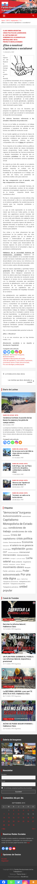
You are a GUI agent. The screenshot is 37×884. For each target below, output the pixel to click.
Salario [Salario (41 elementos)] (18, 579)
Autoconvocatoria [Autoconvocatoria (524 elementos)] (12, 516)
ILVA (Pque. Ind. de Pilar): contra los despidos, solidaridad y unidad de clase (22, 469)
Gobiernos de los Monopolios (14, 37)
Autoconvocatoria (8, 356)
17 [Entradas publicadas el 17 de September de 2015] (18, 818)
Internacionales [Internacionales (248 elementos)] (9, 555)
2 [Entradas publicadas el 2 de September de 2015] (13, 810)
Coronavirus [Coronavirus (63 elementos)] (6, 535)
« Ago (3, 829)
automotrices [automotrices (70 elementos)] (26, 516)
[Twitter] (8, 352)
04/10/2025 (6, 425)
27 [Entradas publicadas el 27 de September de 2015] (33, 821)
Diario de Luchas (10, 389)
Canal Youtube (9, 619)
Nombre (4, 774)
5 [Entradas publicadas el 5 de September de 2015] (28, 810)
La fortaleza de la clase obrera (15, 374)
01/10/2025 (16, 458)
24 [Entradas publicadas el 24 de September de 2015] (18, 821)
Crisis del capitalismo (9, 360)
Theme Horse (21, 874)
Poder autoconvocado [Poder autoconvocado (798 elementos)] (16, 572)
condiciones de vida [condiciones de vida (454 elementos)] (22, 531)
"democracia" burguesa (16, 355)
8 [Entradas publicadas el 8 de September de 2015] (8, 814)
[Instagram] (16, 352)
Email (3, 781)
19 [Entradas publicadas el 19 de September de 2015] (28, 818)
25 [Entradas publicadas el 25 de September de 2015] (23, 821)
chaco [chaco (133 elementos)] (5, 528)
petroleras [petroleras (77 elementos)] (11, 571)
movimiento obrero (9, 362)
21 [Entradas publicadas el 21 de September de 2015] (4, 821)
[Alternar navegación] (4, 15)
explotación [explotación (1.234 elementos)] (18, 548)
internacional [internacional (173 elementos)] (24, 552)
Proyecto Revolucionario (12, 42)
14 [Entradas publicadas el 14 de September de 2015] (4, 818)
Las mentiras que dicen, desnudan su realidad (20, 381)
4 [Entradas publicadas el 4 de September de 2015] (23, 810)
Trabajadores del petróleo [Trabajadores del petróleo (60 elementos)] (17, 583)
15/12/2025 (6, 629)
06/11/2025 (6, 696)
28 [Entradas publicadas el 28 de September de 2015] (4, 825)
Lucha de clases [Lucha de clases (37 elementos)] (20, 558)
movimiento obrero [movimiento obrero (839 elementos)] (13, 567)
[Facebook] (5, 352)
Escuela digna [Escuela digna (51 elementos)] (7, 549)
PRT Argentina (16, 629)
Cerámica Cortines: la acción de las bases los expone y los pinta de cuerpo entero (17, 420)
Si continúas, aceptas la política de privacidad (16, 788)
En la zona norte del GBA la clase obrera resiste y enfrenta (22, 453)
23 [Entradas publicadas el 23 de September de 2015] (13, 821)
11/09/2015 (6, 52)
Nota (15, 40)
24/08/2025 (16, 500)
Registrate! (4, 861)
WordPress (24, 877)
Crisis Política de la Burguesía (14, 33)
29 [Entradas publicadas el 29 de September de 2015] (9, 825)
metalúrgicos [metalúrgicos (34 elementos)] (12, 564)
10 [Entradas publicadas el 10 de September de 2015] (18, 814)
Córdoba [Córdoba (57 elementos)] (5, 542)
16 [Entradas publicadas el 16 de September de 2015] (13, 818)
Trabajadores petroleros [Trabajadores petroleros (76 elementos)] (10, 587)
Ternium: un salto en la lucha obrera (21, 496)
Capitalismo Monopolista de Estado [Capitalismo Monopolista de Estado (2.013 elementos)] (17, 522)
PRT (13, 52)
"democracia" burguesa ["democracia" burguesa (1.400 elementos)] (17, 512)
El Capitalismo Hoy (10, 35)
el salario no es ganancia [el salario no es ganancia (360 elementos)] (21, 545)
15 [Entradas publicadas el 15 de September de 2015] (9, 818)
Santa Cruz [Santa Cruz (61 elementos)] (24, 579)
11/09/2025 (16, 474)
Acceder (4, 859)
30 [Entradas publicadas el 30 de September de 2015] (13, 825)
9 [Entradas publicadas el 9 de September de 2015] (13, 814)
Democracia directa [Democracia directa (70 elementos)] (15, 542)
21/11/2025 (6, 664)
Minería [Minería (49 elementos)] (23, 564)
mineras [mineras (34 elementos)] (18, 564)
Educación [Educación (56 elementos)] (6, 545)
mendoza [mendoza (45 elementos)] (5, 564)
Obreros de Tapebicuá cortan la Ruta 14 (21, 484)
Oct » (34, 829)
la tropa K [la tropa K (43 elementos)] (12, 558)
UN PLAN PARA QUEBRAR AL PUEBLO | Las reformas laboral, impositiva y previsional (18, 659)
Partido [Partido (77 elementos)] (5, 571)
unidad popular (19, 364)
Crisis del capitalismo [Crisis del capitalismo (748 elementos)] (12, 536)
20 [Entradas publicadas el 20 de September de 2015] (33, 818)
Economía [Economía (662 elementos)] (27, 542)
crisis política (20, 360)
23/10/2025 (6, 728)
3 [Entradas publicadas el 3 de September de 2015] (18, 810)
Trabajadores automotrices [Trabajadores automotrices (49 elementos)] (10, 581)
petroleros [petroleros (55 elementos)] (19, 571)
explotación (28, 360)
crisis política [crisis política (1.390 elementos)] (24, 538)
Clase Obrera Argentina (12, 30)
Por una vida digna (8, 364)
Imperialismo (8, 40)
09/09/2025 (16, 487)
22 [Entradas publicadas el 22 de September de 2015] (9, 821)
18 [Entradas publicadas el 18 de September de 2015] (23, 818)
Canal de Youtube (11, 598)
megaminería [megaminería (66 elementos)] (27, 562)
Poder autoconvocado (22, 362)
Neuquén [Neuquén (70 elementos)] (27, 567)
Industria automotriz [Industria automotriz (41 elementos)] (13, 552)
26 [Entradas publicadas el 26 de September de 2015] (28, 821)
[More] (20, 352)
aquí (28, 842)
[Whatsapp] (12, 352)
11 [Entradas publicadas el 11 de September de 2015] (23, 814)
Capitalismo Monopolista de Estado (14, 358)
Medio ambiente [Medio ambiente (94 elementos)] (17, 562)
